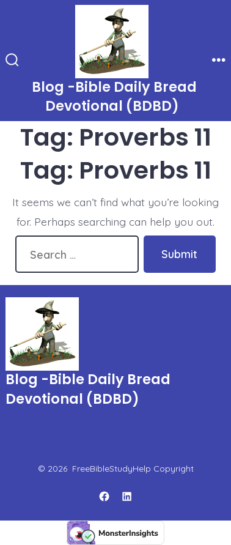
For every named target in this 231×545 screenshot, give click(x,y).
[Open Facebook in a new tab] (104, 496)
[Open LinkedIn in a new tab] (127, 496)
